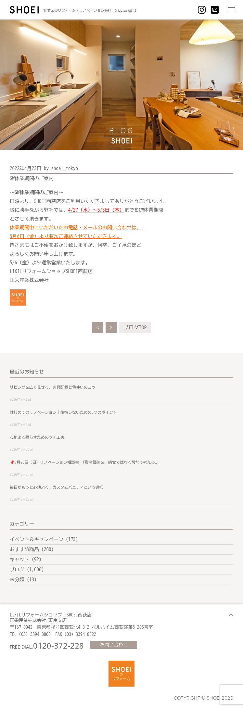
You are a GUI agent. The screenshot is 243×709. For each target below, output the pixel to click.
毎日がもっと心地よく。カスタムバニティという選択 (56, 487)
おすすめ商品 (24, 549)
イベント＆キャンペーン (36, 539)
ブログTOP (135, 327)
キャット (19, 559)
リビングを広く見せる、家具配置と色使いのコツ (53, 387)
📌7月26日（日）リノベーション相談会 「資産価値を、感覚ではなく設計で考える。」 (86, 462)
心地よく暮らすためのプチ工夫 (37, 437)
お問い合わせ (113, 644)
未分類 (17, 579)
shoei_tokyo (64, 168)
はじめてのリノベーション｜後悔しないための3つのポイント (63, 412)
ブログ (17, 569)
